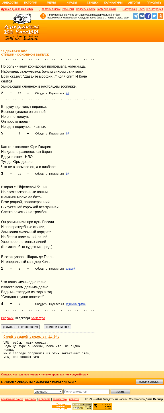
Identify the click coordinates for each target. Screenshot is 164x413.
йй (67, 93)
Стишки (92, 2)
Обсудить (41, 93)
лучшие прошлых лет (55, 374)
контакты (30, 399)
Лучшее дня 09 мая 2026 (17, 9)
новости (74, 399)
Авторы (134, 2)
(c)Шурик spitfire (76, 304)
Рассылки (68, 9)
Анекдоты (10, 2)
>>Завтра (38, 318)
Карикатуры (113, 2)
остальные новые (26, 374)
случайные (79, 374)
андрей (70, 268)
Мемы (51, 2)
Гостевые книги (106, 9)
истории (42, 381)
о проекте (45, 399)
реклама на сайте (12, 399)
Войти (141, 9)
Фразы (72, 2)
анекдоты (25, 381)
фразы (69, 381)
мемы (56, 381)
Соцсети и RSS (85, 9)
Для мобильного (50, 9)
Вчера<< (7, 318)
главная (7, 381)
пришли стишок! (149, 381)
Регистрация (155, 9)
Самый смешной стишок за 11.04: (31, 337)
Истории (30, 2)
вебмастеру (60, 399)
